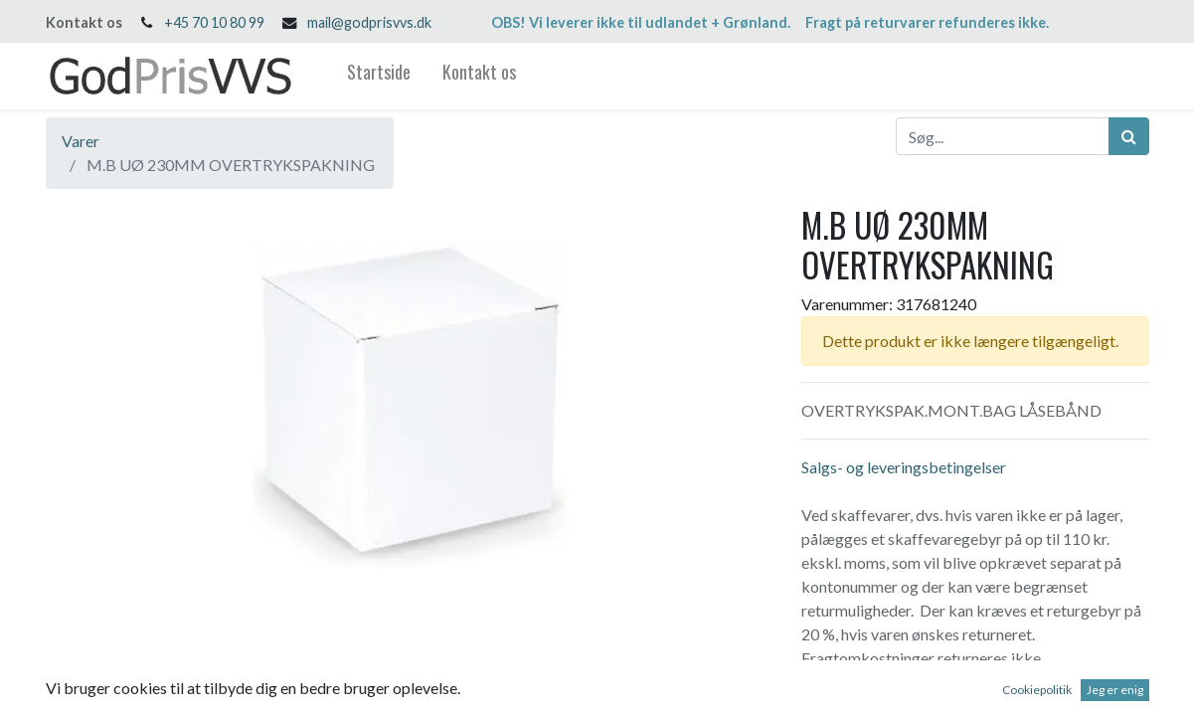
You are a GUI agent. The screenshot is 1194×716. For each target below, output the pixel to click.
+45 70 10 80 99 (214, 22)
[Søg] (1129, 136)
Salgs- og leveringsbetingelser (903, 466)
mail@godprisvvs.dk (369, 22)
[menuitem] (379, 76)
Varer (80, 140)
